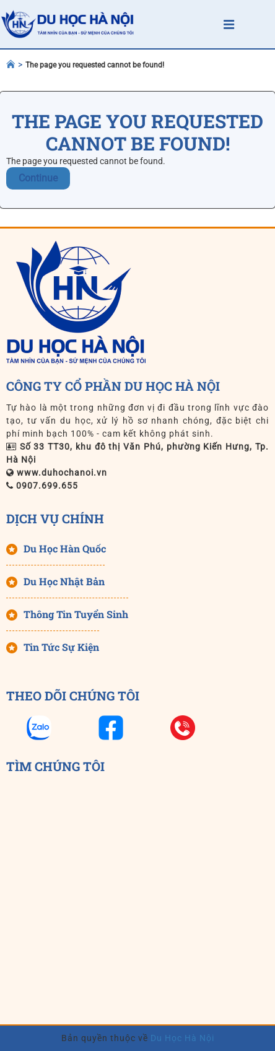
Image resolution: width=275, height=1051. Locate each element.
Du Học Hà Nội (181, 1038)
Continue (38, 178)
